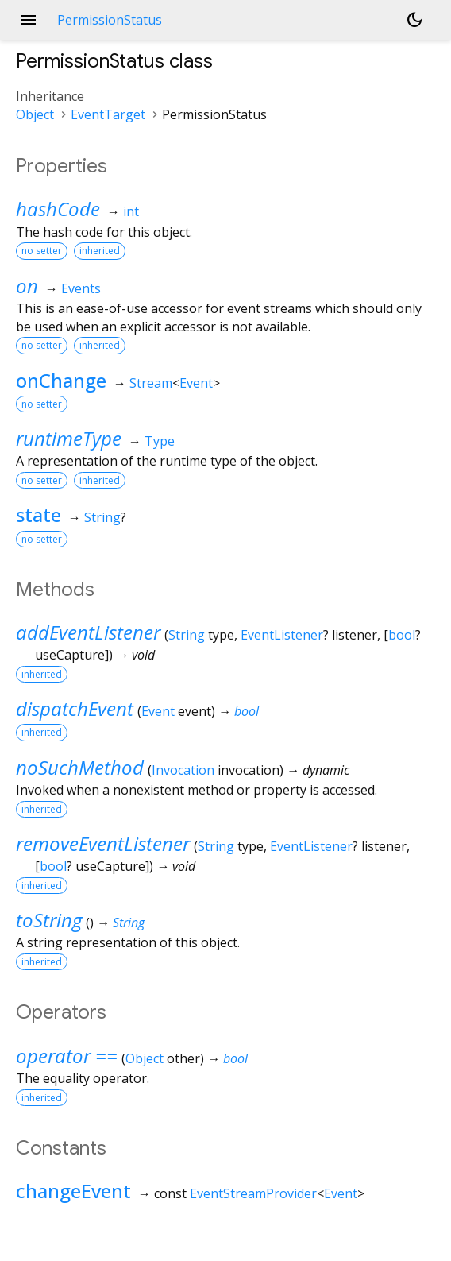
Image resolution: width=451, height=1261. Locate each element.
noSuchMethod (80, 767)
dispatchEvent (74, 708)
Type (160, 441)
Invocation (183, 770)
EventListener (282, 635)
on (27, 286)
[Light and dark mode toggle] (414, 20)
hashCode (58, 208)
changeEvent (73, 1191)
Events (81, 288)
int (131, 211)
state (38, 514)
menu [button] (28, 19)
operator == (67, 1055)
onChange (61, 380)
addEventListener (88, 632)
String (102, 517)
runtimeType (68, 438)
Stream (150, 383)
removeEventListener (103, 843)
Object (35, 114)
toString (49, 920)
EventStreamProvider (253, 1193)
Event (196, 383)
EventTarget (108, 114)
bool (401, 635)
